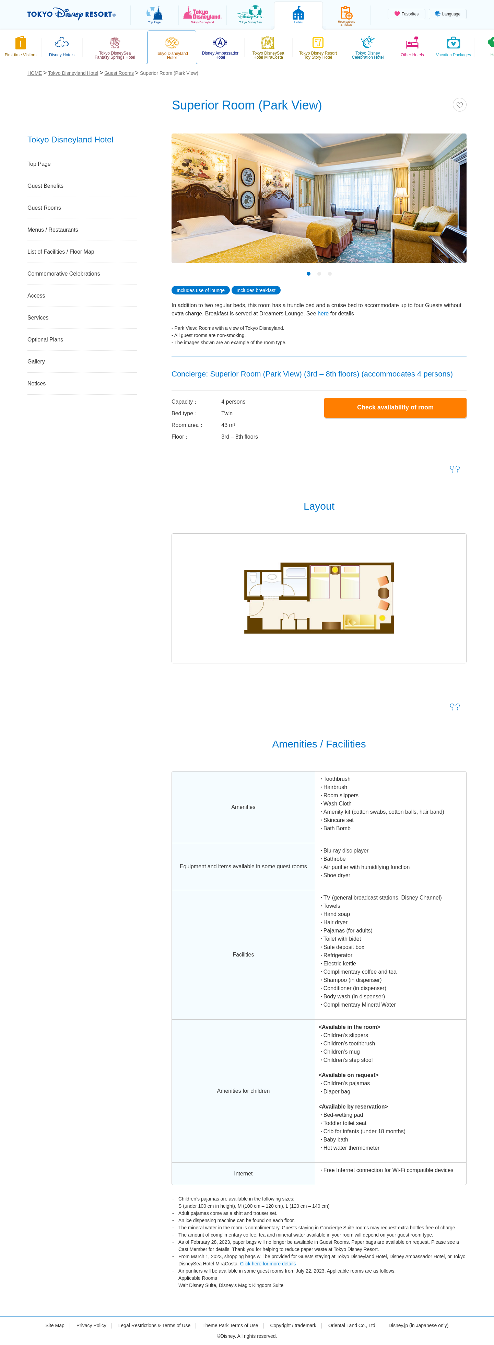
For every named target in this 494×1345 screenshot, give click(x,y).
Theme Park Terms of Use (230, 1325)
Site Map (54, 1325)
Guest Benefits (45, 186)
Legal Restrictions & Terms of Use (154, 1325)
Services (37, 318)
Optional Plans (45, 340)
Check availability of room (395, 407)
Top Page (39, 164)
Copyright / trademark (293, 1325)
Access (36, 296)
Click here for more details (268, 1263)
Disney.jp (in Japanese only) (419, 1325)
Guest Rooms (44, 208)
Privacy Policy (91, 1325)
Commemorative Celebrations (63, 274)
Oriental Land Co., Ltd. (352, 1325)
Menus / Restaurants (52, 230)
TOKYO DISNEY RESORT (71, 14)
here (323, 313)
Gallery (36, 361)
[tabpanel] (319, 203)
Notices (36, 383)
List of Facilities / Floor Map (60, 252)
